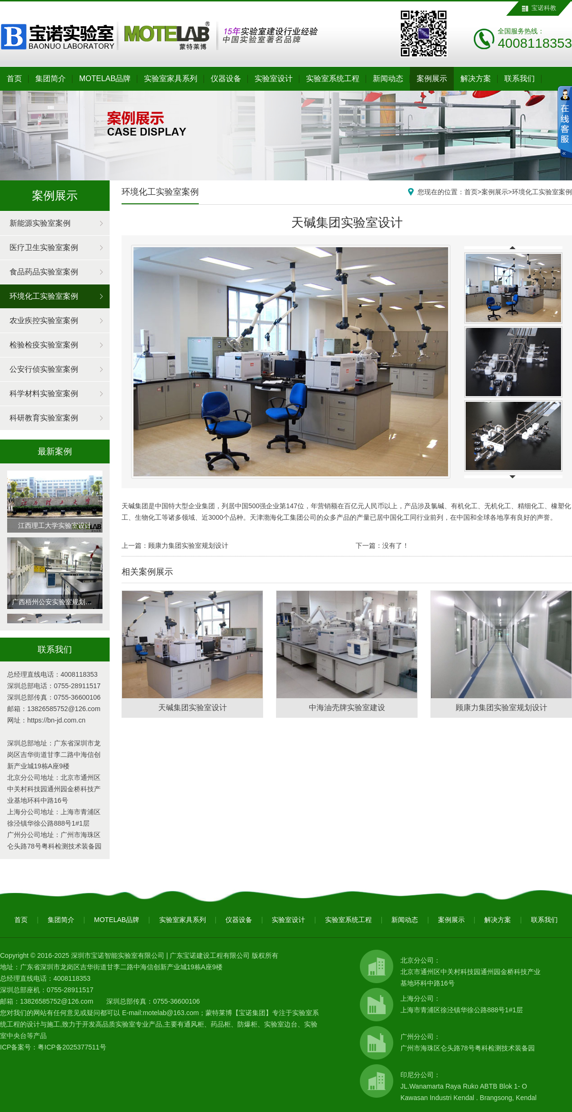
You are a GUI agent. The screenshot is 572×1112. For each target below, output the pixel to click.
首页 (14, 78)
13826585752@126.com (64, 709)
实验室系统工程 (332, 78)
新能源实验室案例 (40, 223)
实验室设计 (274, 78)
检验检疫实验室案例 (44, 345)
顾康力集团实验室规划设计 (188, 545)
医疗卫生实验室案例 (44, 247)
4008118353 (79, 674)
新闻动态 (388, 78)
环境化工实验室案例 (44, 296)
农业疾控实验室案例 (44, 320)
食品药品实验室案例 (44, 272)
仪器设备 (226, 78)
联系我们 (519, 78)
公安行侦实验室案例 (44, 369)
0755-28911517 (77, 686)
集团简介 (50, 78)
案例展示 (432, 78)
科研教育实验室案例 (44, 418)
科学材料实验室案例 (44, 393)
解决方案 (475, 78)
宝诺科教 (543, 7)
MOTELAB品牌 (105, 78)
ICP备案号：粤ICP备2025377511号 (53, 1047)
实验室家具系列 (170, 78)
